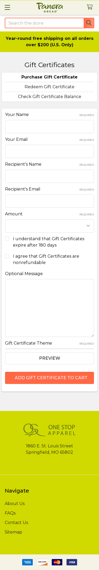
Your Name (49, 114)
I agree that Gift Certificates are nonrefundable (46, 259)
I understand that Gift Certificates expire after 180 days (48, 242)
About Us (15, 503)
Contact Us (16, 522)
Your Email (49, 139)
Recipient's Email (49, 189)
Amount (49, 213)
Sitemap (13, 532)
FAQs (10, 513)
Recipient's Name (49, 164)
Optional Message (24, 273)
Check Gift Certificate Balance (49, 96)
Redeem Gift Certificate (49, 86)
